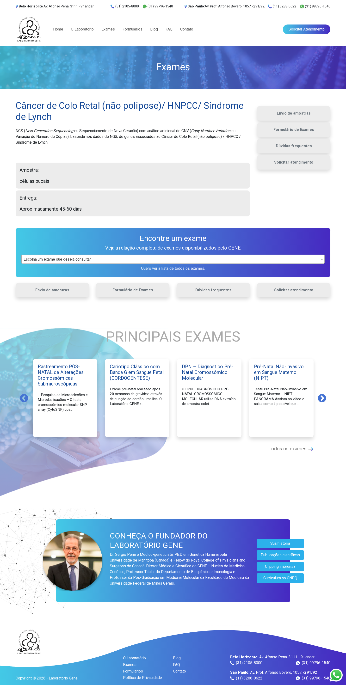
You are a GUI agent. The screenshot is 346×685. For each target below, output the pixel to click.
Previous (24, 398)
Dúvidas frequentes (294, 146)
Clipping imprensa (280, 566)
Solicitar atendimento (293, 162)
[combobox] (173, 259)
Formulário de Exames (293, 129)
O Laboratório (82, 29)
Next (322, 398)
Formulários (132, 29)
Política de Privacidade (142, 677)
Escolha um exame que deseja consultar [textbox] (57, 259)
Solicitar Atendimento (307, 29)
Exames (108, 29)
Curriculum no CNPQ (280, 578)
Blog (154, 29)
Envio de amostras (294, 113)
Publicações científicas (280, 555)
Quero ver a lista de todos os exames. (173, 268)
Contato (186, 29)
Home (58, 29)
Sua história (280, 543)
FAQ (169, 29)
